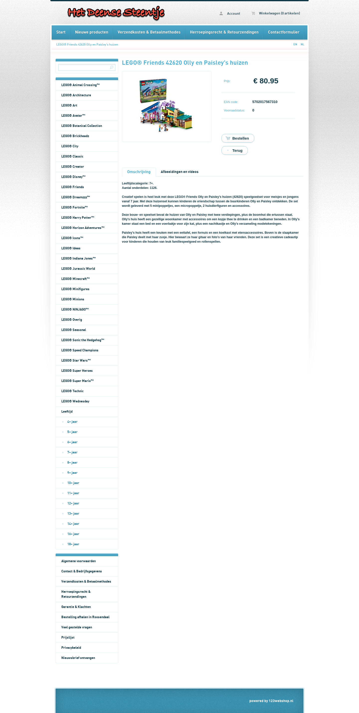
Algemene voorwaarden (78, 561)
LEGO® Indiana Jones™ (78, 258)
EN (295, 44)
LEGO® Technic (72, 391)
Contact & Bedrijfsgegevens (81, 571)
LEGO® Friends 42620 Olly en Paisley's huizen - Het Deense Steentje (115, 12)
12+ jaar (73, 503)
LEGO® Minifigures (75, 289)
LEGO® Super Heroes (77, 371)
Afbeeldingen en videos (179, 172)
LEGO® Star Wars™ (76, 360)
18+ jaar (73, 544)
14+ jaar (73, 524)
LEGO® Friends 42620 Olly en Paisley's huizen (87, 44)
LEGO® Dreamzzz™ (75, 197)
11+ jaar (73, 493)
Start (61, 32)
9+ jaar (72, 473)
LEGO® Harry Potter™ (77, 217)
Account (229, 13)
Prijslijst (68, 637)
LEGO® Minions (72, 299)
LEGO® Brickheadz (75, 136)
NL (302, 44)
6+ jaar (72, 442)
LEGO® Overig (71, 320)
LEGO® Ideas (71, 248)
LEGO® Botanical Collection (81, 126)
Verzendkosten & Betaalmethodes (149, 32)
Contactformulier (283, 32)
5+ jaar (72, 432)
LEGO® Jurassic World (78, 269)
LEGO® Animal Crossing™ (80, 85)
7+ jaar (72, 452)
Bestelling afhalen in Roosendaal (85, 617)
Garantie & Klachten (76, 607)
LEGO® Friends (72, 187)
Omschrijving (139, 172)
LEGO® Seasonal (73, 330)
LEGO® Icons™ (72, 238)
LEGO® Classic (72, 156)
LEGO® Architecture (76, 95)
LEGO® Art (69, 105)
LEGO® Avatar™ (73, 115)
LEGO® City (69, 146)
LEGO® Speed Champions (79, 350)
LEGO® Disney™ (73, 177)
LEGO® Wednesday (75, 401)
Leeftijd (67, 411)
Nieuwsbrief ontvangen (78, 658)
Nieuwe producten (91, 32)
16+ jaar (73, 534)
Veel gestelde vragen (76, 627)
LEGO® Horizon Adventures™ (82, 228)
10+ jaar (73, 483)
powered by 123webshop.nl (271, 701)
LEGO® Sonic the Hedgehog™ (82, 340)
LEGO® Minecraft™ (75, 279)
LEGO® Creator (72, 166)
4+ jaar (72, 422)
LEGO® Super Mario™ (77, 381)
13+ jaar (73, 513)
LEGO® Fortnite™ (74, 207)
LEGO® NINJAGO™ (75, 309)
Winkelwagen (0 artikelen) (276, 13)
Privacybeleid (71, 648)
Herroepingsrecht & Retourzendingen (224, 32)
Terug (237, 150)
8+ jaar (72, 462)
